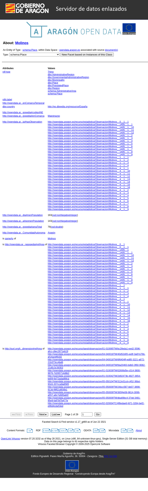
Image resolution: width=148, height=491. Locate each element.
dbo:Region (54, 88)
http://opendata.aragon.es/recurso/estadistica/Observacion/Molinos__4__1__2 (88, 190)
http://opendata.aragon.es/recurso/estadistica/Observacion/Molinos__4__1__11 (89, 173)
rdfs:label (7, 99)
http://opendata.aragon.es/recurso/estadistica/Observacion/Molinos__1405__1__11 (91, 130)
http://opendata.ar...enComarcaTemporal (23, 103)
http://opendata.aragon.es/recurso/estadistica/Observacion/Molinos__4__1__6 (88, 201)
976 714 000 (110, 456)
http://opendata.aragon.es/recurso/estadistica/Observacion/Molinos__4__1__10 (89, 171)
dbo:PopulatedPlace (58, 85)
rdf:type (6, 71)
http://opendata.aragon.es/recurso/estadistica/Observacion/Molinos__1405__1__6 (90, 146)
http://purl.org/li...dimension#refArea (23, 348)
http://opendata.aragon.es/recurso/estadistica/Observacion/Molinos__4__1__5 (88, 198)
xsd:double (57, 226)
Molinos (21, 43)
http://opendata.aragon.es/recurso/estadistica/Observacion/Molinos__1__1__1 (88, 157)
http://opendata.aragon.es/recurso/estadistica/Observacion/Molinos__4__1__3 (88, 193)
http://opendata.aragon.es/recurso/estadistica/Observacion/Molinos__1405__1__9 (90, 154)
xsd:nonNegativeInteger (64, 215)
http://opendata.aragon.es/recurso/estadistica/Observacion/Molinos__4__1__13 (89, 179)
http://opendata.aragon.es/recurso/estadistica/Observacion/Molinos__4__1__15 (89, 184)
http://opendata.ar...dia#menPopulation (23, 215)
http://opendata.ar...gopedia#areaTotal (22, 226)
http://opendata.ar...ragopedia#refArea (24, 244)
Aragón (51, 232)
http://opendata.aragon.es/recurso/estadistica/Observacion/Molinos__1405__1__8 (90, 152)
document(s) (111, 50)
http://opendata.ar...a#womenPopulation (23, 221)
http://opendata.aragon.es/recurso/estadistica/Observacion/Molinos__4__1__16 (89, 187)
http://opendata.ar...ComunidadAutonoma (24, 232)
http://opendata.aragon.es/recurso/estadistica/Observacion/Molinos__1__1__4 (88, 165)
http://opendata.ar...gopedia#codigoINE (23, 112)
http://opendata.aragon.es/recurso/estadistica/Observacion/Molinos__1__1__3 (88, 162)
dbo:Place (53, 82)
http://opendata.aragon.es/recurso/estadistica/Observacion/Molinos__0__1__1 (88, 121)
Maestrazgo (54, 116)
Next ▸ (43, 414)
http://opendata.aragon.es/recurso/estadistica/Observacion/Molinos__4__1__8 (88, 206)
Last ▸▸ (56, 414)
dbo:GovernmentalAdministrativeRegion (68, 77)
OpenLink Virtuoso (10, 438)
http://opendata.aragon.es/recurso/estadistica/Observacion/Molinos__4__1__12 (89, 176)
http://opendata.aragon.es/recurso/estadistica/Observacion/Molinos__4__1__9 (88, 209)
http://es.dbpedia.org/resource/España (67, 106)
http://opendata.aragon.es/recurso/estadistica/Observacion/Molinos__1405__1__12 (91, 132)
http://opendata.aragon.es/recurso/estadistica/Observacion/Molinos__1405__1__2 (90, 135)
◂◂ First (16, 414)
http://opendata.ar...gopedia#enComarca (23, 116)
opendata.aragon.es (69, 50)
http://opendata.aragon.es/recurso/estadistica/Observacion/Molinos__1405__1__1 (90, 124)
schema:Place (30, 50)
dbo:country (9, 106)
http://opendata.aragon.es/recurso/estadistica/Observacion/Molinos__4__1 (86, 299)
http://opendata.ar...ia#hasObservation (22, 121)
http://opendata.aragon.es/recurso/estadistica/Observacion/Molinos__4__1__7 (88, 203)
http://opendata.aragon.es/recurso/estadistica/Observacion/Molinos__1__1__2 (88, 160)
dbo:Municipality (56, 80)
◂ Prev (29, 414)
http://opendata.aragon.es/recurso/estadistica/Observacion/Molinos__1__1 (86, 285)
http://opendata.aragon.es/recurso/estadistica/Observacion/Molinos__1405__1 (88, 250)
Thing (51, 71)
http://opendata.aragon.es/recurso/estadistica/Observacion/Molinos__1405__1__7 (90, 149)
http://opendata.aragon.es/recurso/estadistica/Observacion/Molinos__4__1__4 (88, 195)
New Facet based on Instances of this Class (87, 54)
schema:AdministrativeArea (62, 91)
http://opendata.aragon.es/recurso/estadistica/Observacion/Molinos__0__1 (86, 244)
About (139, 430)
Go (98, 414)
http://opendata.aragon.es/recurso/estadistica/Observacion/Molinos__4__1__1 (88, 168)
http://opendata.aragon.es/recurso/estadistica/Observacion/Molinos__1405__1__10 (91, 127)
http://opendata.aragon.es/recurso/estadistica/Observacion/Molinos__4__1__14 (89, 182)
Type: (6, 54)
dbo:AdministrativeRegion (61, 74)
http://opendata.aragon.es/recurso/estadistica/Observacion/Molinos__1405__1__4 (90, 141)
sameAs (9, 238)
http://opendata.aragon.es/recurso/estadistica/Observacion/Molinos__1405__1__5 (90, 143)
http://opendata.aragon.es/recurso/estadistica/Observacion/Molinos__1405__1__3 (90, 138)
